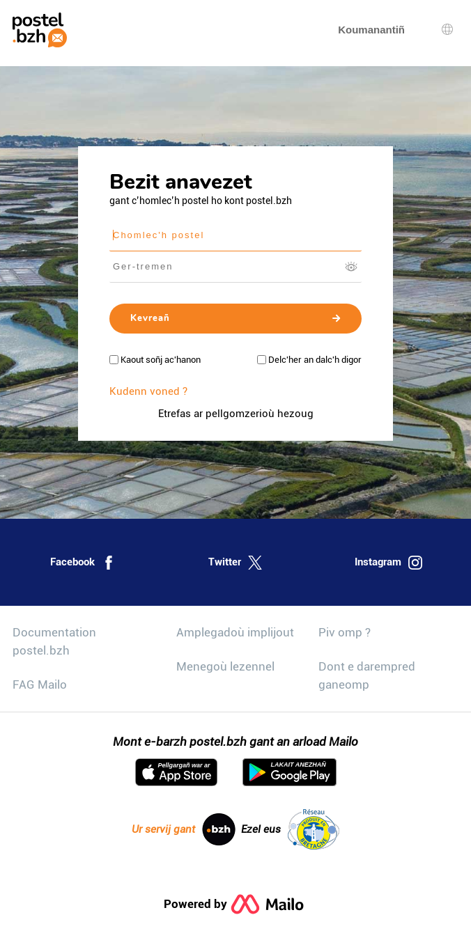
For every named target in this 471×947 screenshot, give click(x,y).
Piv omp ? (344, 632)
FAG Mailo (40, 684)
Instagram (388, 563)
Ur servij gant (183, 829)
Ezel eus (290, 829)
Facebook (83, 563)
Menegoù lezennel (225, 666)
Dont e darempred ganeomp (366, 675)
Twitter (235, 563)
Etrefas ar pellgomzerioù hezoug (236, 413)
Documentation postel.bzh (54, 641)
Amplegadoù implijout (235, 632)
